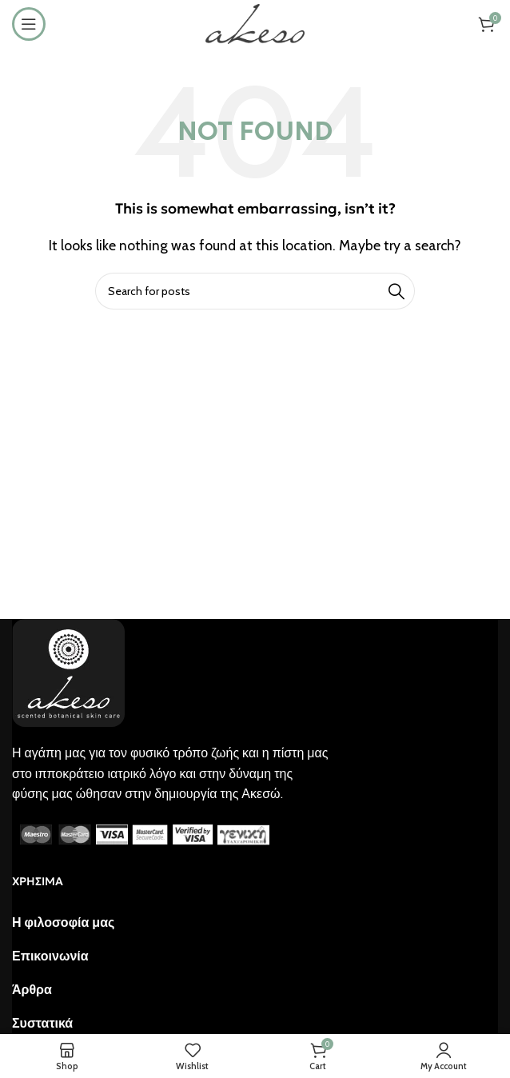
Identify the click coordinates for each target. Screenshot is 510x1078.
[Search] (255, 291)
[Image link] (68, 671)
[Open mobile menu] (29, 24)
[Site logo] (255, 22)
